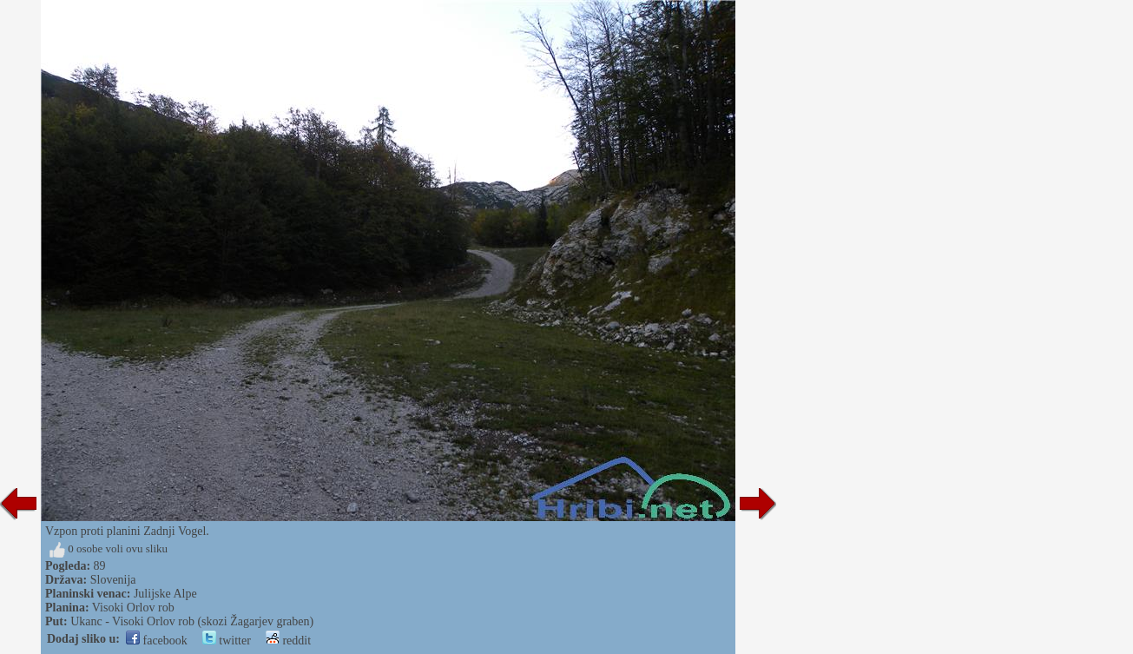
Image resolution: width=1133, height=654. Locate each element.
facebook (157, 640)
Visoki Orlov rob (133, 607)
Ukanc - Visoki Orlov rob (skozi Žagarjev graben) (191, 621)
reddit (288, 640)
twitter (226, 640)
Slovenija (113, 579)
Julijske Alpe (165, 593)
